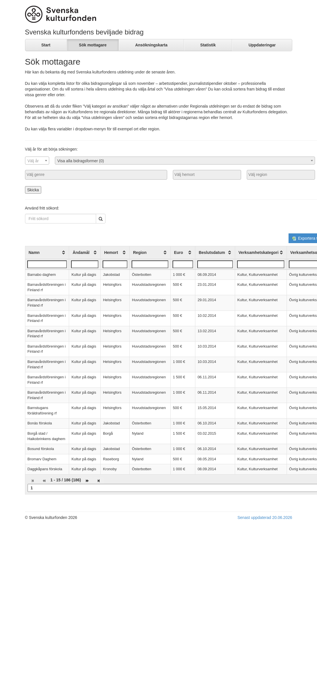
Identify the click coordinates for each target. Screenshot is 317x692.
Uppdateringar (262, 45)
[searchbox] (96, 174)
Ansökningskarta (151, 45)
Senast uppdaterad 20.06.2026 (264, 517)
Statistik (208, 45)
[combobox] (37, 161)
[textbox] (37, 161)
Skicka (33, 190)
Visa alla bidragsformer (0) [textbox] (80, 161)
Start (45, 45)
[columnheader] (47, 252)
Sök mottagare (93, 45)
